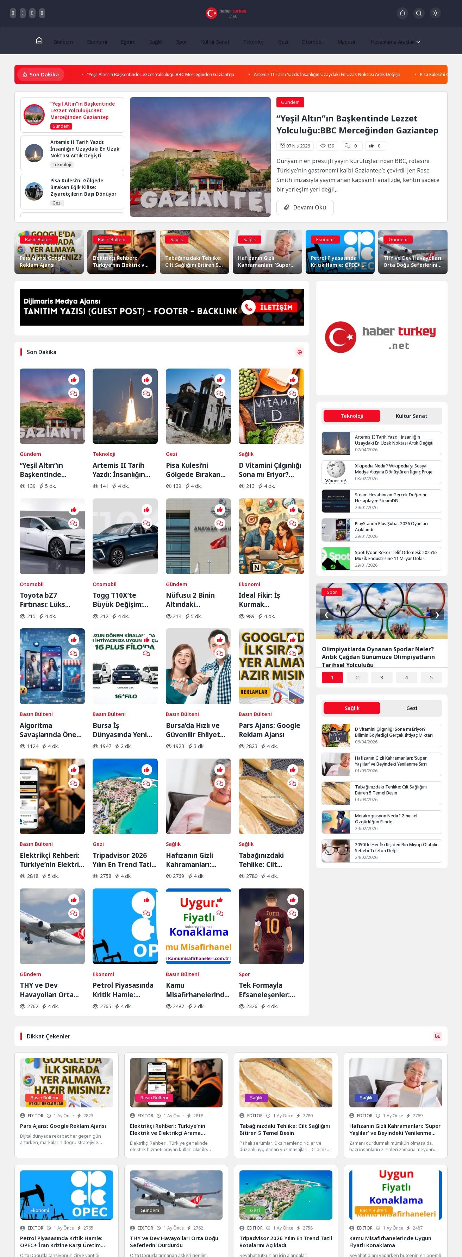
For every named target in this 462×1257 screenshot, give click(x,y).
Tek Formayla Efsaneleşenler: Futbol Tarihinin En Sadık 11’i (269, 877)
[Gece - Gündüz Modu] (435, 16)
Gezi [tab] (411, 710)
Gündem (68, 40)
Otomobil (305, 40)
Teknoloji (249, 40)
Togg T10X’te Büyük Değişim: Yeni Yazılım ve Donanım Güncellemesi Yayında (118, 555)
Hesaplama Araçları (385, 40)
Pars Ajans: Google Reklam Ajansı (269, 662)
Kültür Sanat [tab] (412, 417)
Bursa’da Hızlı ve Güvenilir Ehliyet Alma (193, 662)
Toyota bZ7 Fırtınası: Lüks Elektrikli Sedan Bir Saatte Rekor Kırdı (51, 555)
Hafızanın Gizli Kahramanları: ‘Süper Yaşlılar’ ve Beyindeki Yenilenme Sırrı (194, 769)
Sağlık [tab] (352, 710)
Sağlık (155, 40)
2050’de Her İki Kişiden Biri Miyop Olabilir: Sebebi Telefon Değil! (389, 851)
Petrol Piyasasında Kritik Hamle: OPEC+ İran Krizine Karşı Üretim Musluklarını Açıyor (124, 877)
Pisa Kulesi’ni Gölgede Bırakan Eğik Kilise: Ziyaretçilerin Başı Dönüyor (195, 448)
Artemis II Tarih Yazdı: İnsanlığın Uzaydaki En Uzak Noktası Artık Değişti (368, 75)
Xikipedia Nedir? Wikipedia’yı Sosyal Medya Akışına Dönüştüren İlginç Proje (396, 471)
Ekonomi (100, 40)
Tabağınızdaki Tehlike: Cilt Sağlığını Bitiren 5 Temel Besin (267, 769)
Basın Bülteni (38, 240)
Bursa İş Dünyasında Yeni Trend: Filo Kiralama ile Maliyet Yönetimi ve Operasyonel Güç (125, 662)
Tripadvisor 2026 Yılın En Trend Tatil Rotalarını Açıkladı (123, 769)
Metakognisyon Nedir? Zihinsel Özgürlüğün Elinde (388, 822)
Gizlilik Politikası (31, 1242)
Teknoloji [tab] (352, 417)
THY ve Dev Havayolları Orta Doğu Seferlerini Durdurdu (47, 877)
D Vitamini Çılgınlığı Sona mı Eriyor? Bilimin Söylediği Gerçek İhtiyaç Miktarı (270, 448)
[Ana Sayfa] (45, 41)
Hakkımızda (65, 1242)
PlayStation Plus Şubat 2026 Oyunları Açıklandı (394, 528)
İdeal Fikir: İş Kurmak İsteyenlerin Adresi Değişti (270, 555)
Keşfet (112, 1242)
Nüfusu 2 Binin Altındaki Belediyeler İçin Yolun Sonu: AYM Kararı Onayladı (193, 555)
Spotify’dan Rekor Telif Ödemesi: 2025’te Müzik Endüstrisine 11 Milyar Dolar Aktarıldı (397, 558)
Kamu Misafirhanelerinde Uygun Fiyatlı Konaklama (197, 877)
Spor (180, 40)
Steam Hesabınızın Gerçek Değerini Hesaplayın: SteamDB (392, 500)
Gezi (277, 40)
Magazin (338, 40)
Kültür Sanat (211, 40)
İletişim (90, 1242)
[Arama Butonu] (418, 13)
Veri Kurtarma (231, 1211)
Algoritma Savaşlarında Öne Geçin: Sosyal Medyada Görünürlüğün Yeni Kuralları (50, 662)
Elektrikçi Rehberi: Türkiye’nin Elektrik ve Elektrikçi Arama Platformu (51, 769)
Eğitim (130, 40)
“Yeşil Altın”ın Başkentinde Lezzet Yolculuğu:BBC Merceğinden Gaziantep (174, 75)
